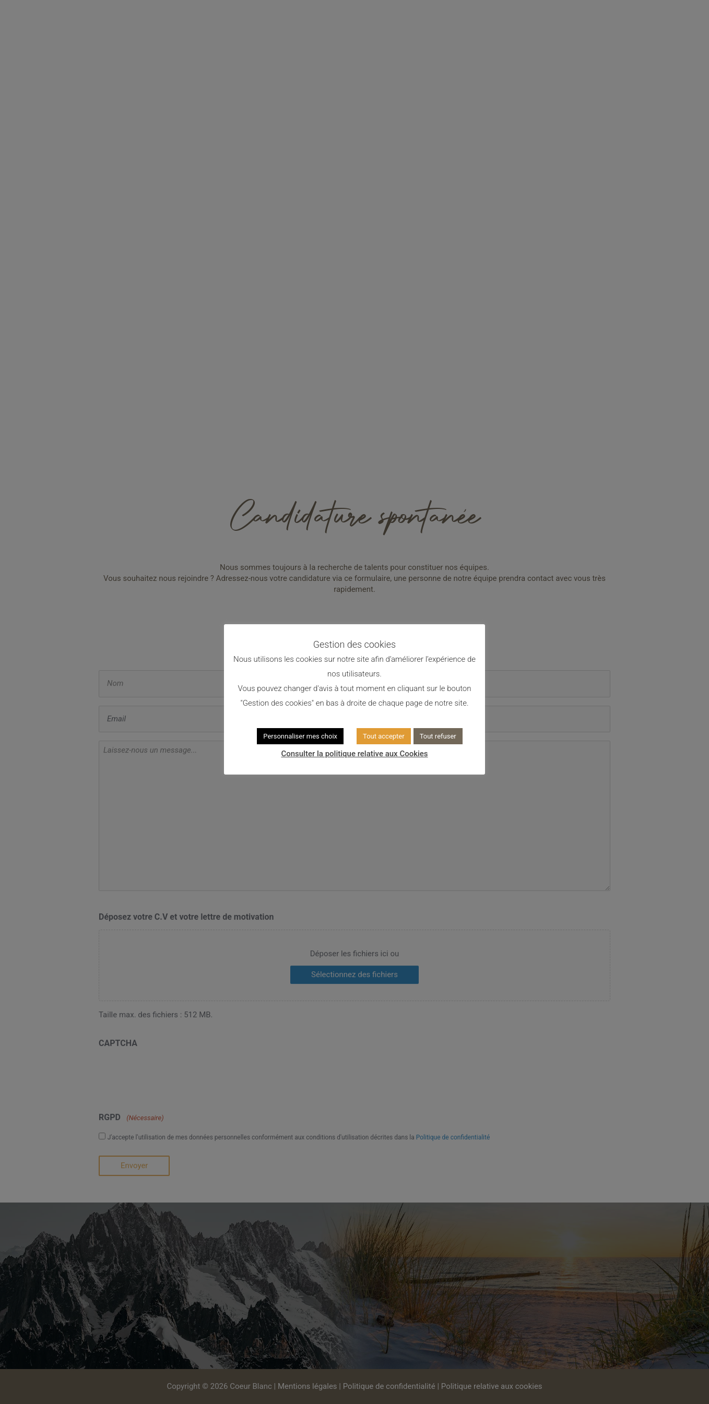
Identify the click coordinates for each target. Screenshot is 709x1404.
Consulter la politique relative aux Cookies (354, 753)
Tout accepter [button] (384, 736)
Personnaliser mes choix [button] (300, 736)
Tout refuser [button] (438, 736)
